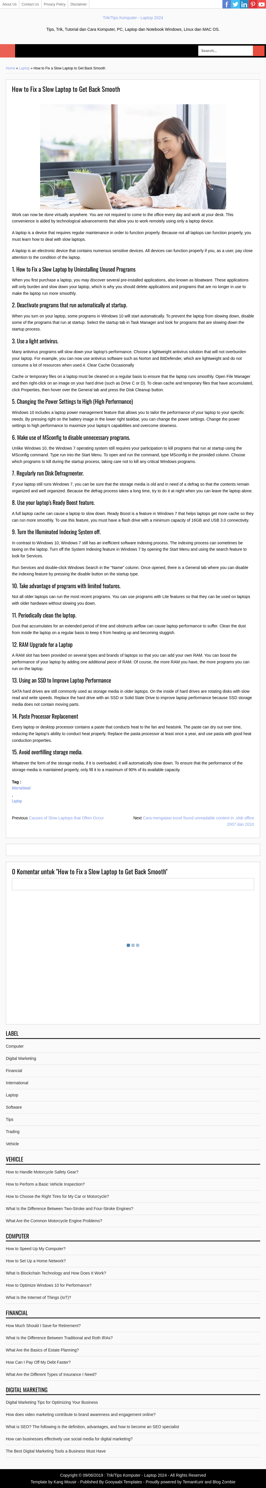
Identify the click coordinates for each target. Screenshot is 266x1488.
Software (14, 1107)
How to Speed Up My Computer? (35, 1248)
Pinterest (253, 4)
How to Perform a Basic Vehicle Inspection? (45, 1184)
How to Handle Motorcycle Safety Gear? (42, 1172)
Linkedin (244, 4)
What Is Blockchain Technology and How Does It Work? (56, 1273)
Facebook (226, 4)
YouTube (261, 4)
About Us (9, 4)
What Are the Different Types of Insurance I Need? (51, 1374)
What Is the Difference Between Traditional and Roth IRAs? (59, 1338)
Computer (15, 1046)
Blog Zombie (224, 1482)
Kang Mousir (65, 1482)
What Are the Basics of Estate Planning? (42, 1350)
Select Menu (7, 51)
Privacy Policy (55, 4)
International (21, 788)
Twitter (235, 4)
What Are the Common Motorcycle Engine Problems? (54, 1220)
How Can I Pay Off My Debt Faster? (38, 1362)
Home (10, 68)
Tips (9, 1119)
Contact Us (30, 4)
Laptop (24, 68)
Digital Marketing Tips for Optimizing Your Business (52, 1402)
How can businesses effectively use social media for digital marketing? (69, 1439)
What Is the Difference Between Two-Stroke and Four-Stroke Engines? (69, 1208)
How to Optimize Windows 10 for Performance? (49, 1285)
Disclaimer (78, 4)
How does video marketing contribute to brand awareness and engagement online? (81, 1414)
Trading (12, 1131)
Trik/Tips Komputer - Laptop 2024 (133, 17)
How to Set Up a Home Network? (36, 1261)
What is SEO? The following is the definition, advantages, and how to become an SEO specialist (92, 1426)
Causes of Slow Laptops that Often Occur (66, 818)
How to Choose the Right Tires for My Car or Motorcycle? (57, 1196)
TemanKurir (193, 1482)
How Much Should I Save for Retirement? (43, 1325)
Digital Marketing (21, 1058)
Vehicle (12, 1143)
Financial (14, 1070)
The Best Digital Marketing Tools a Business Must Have (56, 1451)
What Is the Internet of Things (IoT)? (38, 1297)
